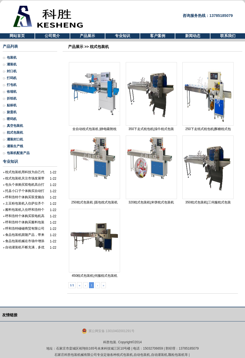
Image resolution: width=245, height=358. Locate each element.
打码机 (12, 78)
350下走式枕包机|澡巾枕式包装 (151, 96)
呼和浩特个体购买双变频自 (24, 197)
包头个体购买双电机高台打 (24, 184)
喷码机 (12, 119)
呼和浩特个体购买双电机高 (24, 216)
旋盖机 (12, 112)
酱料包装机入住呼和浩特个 (24, 210)
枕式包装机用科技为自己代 (24, 172)
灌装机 (12, 64)
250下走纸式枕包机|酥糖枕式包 (208, 96)
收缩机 (12, 92)
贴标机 (12, 105)
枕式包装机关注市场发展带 (24, 178)
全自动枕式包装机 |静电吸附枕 (94, 96)
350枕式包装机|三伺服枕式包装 (208, 170)
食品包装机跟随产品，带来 (24, 235)
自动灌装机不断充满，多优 (24, 247)
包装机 (12, 57)
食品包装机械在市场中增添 (24, 241)
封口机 (12, 71)
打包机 (12, 85)
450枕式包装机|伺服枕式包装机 (94, 243)
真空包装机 (15, 126)
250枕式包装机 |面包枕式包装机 (94, 170)
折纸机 (12, 98)
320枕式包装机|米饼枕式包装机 (151, 170)
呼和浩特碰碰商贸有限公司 (24, 228)
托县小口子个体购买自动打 (24, 191)
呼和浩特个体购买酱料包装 (24, 222)
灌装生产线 (15, 146)
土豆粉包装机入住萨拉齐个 (24, 203)
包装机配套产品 (18, 153)
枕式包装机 (15, 132)
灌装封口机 (15, 139)
